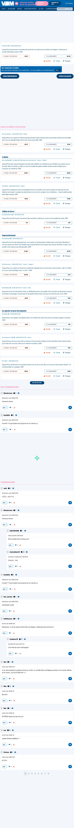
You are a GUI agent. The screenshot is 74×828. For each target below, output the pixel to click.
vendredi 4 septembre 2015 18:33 (18, 557)
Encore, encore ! (37, 382)
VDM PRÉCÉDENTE (10, 76)
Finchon (6, 752)
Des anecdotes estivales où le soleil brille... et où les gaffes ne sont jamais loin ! (31, 69)
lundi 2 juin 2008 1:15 (8, 691)
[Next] (48, 774)
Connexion (69, 3)
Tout (3, 9)
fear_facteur (8, 597)
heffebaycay (8, 619)
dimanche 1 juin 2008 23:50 (10, 601)
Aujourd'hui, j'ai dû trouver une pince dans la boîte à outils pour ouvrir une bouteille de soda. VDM (35, 218)
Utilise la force (8, 212)
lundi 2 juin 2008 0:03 (8, 623)
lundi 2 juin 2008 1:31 (8, 735)
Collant (5, 157)
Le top (41, 9)
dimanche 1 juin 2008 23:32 (10, 398)
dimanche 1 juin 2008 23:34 (10, 420)
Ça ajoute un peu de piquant (14, 311)
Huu (5, 662)
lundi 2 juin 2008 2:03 (8, 757)
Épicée (19, 9)
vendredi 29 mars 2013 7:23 (16, 644)
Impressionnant (9, 236)
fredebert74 (14, 639)
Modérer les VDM (54, 3)
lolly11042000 (14, 531)
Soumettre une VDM (40, 3)
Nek (5, 708)
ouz (5, 730)
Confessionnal (52, 9)
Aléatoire (11, 9)
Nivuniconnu (8, 393)
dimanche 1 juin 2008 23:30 (10, 493)
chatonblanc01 (15, 552)
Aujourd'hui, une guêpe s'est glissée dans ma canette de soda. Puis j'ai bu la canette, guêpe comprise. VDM (36, 319)
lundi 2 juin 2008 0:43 (8, 667)
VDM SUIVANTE (65, 76)
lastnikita (7, 415)
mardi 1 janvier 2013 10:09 (15, 535)
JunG (5, 488)
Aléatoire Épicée (30, 9)
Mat (5, 686)
